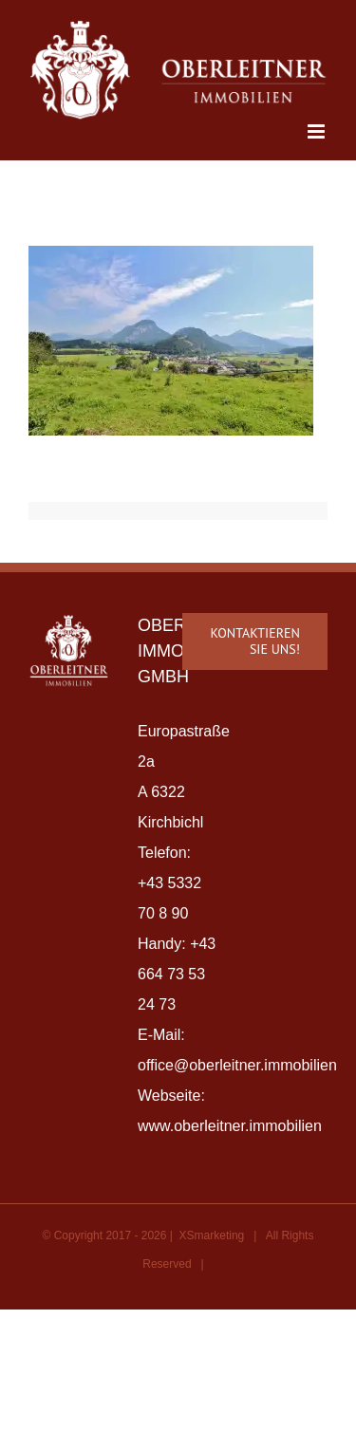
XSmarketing (212, 1235)
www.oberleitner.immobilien (230, 1126)
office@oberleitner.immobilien (237, 1065)
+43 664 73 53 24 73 (176, 974)
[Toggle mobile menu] (318, 131)
